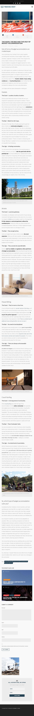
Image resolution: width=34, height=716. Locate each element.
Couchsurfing (8, 403)
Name (3, 622)
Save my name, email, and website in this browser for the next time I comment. (15, 646)
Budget (10, 561)
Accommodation (24, 561)
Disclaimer (15, 708)
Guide (6, 561)
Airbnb (10, 219)
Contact (18, 708)
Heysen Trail (6, 579)
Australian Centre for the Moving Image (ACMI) (15, 598)
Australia (6, 595)
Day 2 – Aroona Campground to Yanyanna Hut (14, 582)
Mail (2, 629)
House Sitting (16, 561)
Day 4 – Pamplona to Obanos (17, 1)
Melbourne (17, 595)
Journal (11, 595)
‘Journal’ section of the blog (22, 308)
